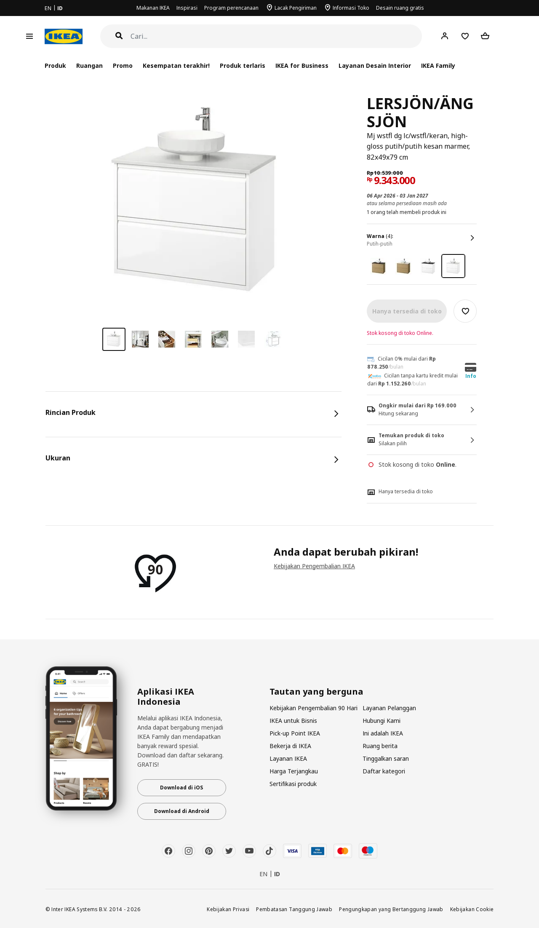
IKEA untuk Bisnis (293, 721)
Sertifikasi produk (293, 784)
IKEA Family (438, 66)
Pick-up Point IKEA (295, 733)
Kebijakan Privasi (228, 909)
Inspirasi (186, 7)
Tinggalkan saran (386, 758)
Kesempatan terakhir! (176, 66)
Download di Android (181, 811)
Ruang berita (380, 746)
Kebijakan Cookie (472, 909)
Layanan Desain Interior (375, 66)
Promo (123, 66)
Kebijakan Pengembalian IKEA (314, 566)
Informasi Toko (351, 7)
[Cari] (276, 36)
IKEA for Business (301, 66)
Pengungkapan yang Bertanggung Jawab (391, 909)
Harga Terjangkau (294, 771)
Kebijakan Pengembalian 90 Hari (314, 708)
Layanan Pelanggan (389, 708)
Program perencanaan (231, 7)
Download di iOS (181, 787)
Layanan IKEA (288, 758)
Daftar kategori (384, 771)
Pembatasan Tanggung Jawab (294, 909)
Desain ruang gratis (400, 7)
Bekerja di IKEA (290, 746)
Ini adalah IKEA (383, 733)
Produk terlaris (242, 66)
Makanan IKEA (153, 7)
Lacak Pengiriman (296, 7)
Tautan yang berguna (316, 692)
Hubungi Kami (381, 721)
